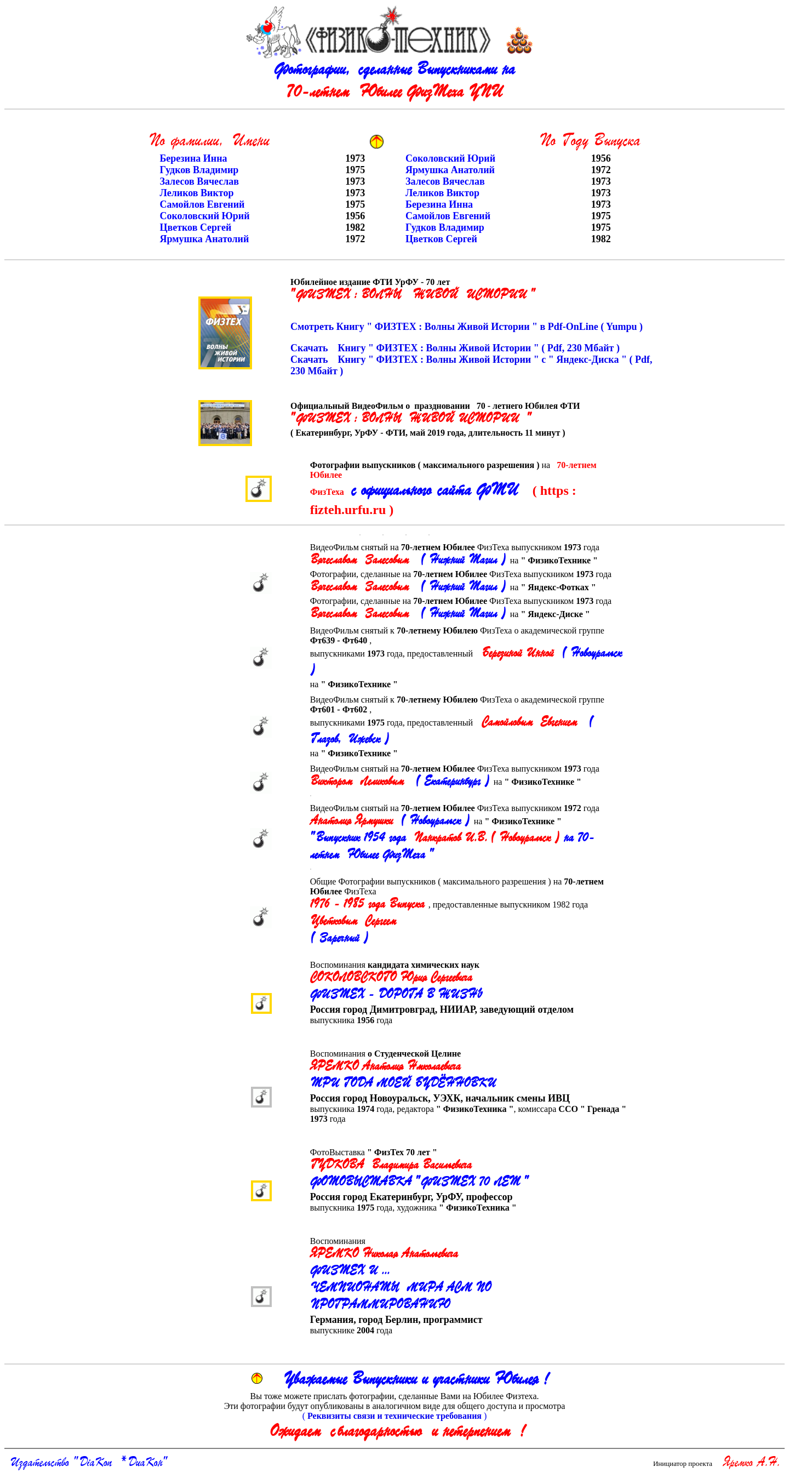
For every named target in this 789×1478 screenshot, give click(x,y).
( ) (394, 1415)
